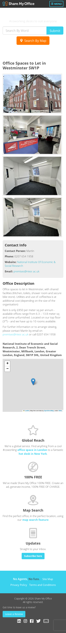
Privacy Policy (18, 585)
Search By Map (33, 40)
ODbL (60, 410)
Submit (55, 31)
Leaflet (26, 410)
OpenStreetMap (49, 410)
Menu (56, 3)
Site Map (47, 579)
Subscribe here (33, 556)
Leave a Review (14, 614)
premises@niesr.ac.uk (26, 271)
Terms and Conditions (42, 585)
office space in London (32, 450)
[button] (33, 381)
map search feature (35, 519)
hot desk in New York (33, 453)
